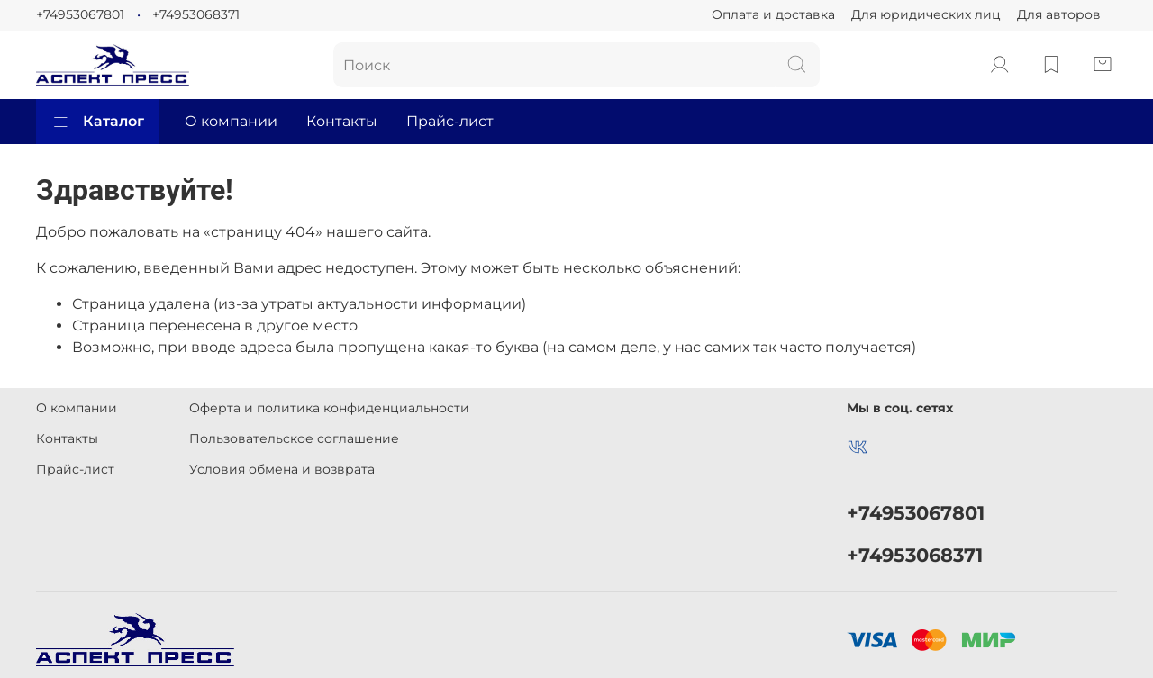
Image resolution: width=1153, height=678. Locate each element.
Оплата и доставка (773, 14)
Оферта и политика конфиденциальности (329, 408)
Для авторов (1059, 14)
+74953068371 (196, 14)
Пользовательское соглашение (294, 438)
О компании (231, 121)
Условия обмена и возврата (282, 469)
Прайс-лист (450, 121)
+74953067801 (80, 14)
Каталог (97, 122)
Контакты (341, 121)
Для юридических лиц (926, 14)
